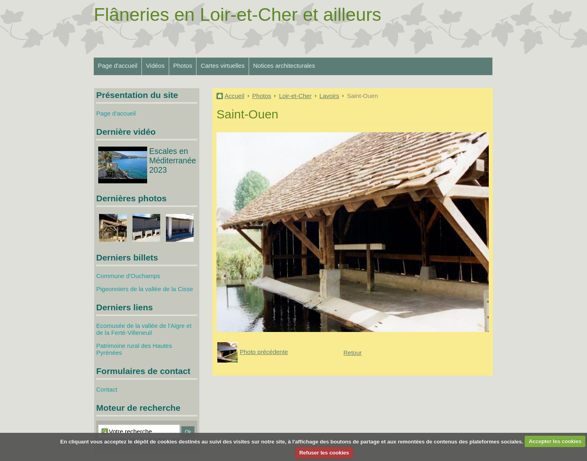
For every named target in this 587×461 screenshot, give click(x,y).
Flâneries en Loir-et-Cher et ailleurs (237, 14)
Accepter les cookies (555, 441)
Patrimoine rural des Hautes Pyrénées (134, 349)
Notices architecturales (284, 65)
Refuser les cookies (324, 453)
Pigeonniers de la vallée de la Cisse (144, 288)
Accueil (234, 95)
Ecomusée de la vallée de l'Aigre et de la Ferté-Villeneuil (144, 329)
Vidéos (155, 65)
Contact (106, 389)
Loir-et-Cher (295, 95)
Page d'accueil (117, 65)
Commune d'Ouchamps (128, 275)
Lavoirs (329, 95)
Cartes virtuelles (223, 65)
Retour (352, 352)
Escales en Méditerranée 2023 (172, 160)
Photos (182, 65)
